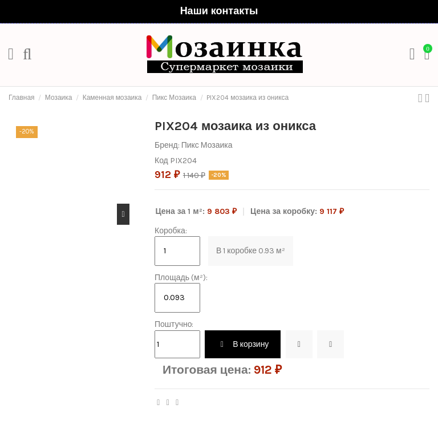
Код (161, 160)
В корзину (243, 344)
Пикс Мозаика (207, 145)
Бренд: (167, 145)
